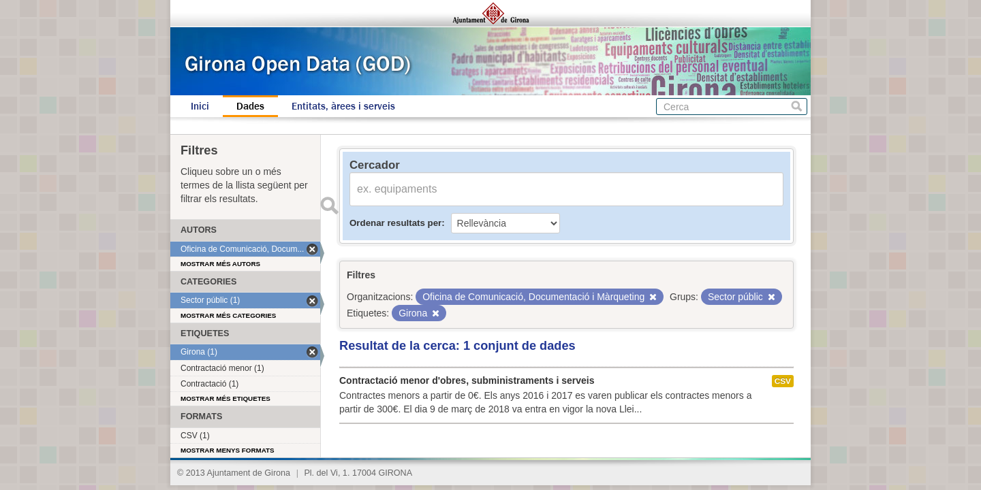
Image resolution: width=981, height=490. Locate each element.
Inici (200, 106)
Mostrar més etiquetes (225, 398)
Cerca (797, 106)
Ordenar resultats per (395, 223)
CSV (783, 381)
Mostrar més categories (228, 315)
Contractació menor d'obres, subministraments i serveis (466, 380)
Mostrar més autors (220, 263)
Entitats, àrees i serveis (343, 106)
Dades (250, 106)
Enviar (329, 205)
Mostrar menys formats (228, 450)
